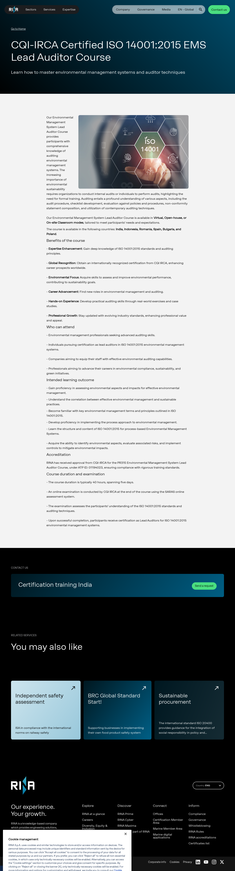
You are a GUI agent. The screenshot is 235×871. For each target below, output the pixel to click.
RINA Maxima (127, 825)
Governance (146, 9)
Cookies (174, 862)
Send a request (204, 585)
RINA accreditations (202, 837)
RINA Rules (196, 831)
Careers (87, 819)
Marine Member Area (167, 828)
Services (49, 9)
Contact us (219, 9)
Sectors (31, 9)
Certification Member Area (168, 821)
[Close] (126, 840)
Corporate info (157, 862)
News (86, 834)
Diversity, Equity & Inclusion (94, 827)
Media (166, 9)
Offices (158, 814)
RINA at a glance (93, 814)
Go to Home (18, 29)
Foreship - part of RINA (134, 831)
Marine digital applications (162, 836)
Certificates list (199, 843)
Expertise (69, 9)
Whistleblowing (199, 825)
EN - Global (186, 9)
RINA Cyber (125, 819)
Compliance (197, 814)
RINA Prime (125, 814)
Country (209, 785)
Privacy (187, 862)
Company (123, 9)
